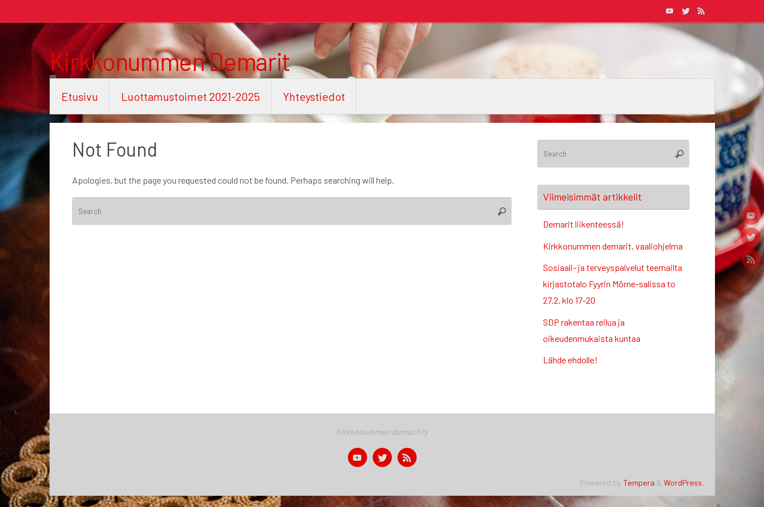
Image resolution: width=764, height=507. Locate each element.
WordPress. (684, 482)
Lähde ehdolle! (570, 359)
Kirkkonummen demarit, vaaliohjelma (613, 246)
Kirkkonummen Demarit (170, 61)
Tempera (639, 482)
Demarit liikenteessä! (583, 224)
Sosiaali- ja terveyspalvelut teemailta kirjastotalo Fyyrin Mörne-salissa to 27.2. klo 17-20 (612, 283)
